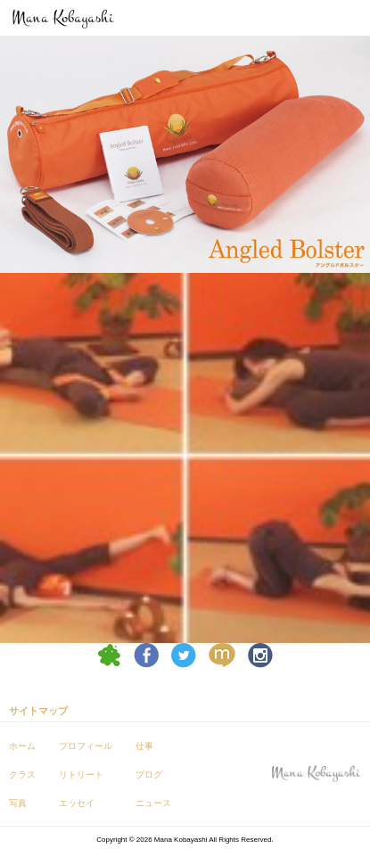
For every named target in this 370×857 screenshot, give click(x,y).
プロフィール (85, 746)
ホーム (22, 746)
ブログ (149, 774)
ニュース (153, 803)
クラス (22, 774)
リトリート (81, 774)
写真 (18, 803)
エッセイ (77, 803)
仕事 (144, 746)
